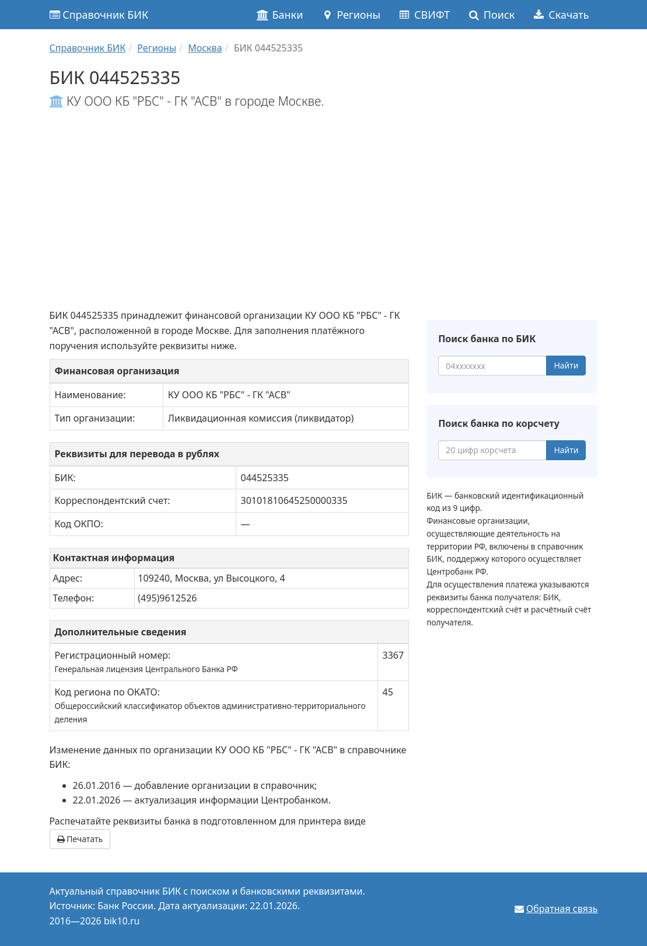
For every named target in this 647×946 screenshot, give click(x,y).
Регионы (350, 15)
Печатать (80, 838)
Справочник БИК (99, 15)
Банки (279, 15)
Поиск (491, 15)
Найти (566, 365)
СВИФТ (424, 15)
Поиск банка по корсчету (498, 423)
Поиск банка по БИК (487, 338)
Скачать (560, 15)
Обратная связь (561, 908)
